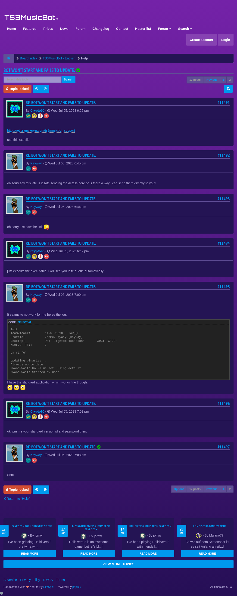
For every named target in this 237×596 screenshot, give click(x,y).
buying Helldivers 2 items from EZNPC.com (91, 528)
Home (11, 29)
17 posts (195, 79)
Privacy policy (30, 580)
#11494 (224, 243)
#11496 (224, 403)
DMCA (48, 580)
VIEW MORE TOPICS (118, 564)
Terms (60, 580)
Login (225, 40)
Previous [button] (212, 79)
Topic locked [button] (17, 89)
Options (179, 489)
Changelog (100, 29)
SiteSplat (48, 587)
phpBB (76, 587)
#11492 (224, 155)
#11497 (224, 447)
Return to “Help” (16, 498)
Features (29, 29)
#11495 (224, 286)
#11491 (224, 102)
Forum (80, 29)
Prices (48, 29)
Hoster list (143, 29)
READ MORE (29, 553)
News (64, 29)
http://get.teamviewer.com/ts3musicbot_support (41, 130)
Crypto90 (37, 110)
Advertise (10, 580)
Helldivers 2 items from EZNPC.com (150, 526)
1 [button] (223, 79)
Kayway (36, 163)
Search (185, 29)
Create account (201, 40)
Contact (122, 29)
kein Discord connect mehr (209, 526)
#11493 (224, 198)
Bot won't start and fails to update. (39, 70)
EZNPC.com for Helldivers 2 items (32, 526)
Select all (25, 322)
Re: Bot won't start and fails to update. (61, 102)
